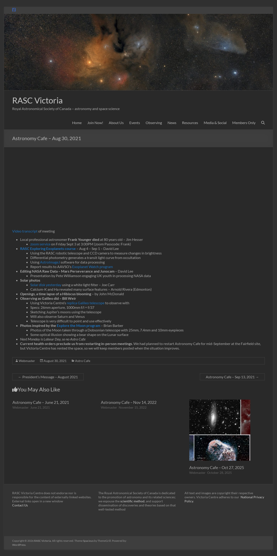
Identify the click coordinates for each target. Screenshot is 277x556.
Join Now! (95, 122)
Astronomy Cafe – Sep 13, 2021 (232, 377)
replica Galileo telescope (85, 303)
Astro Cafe (82, 361)
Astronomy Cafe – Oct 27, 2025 (216, 467)
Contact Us (20, 505)
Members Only (244, 122)
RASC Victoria (37, 100)
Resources (190, 122)
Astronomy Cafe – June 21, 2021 (40, 402)
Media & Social (215, 122)
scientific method (132, 501)
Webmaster (27, 361)
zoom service (40, 244)
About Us (116, 122)
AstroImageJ (50, 262)
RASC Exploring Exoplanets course (48, 248)
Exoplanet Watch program (92, 266)
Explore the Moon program (78, 325)
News (172, 122)
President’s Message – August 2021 (48, 377)
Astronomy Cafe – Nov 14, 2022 (128, 402)
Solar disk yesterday (45, 285)
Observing (154, 122)
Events (134, 122)
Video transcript (25, 231)
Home (77, 122)
